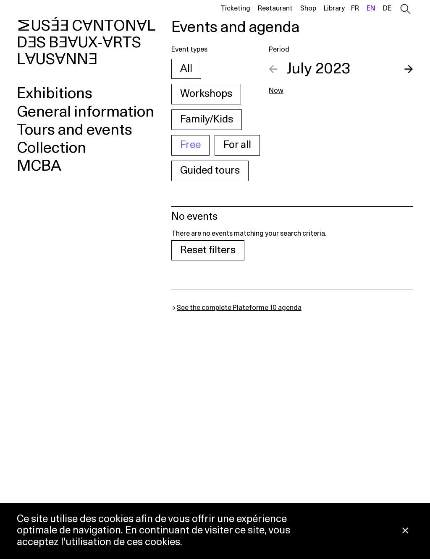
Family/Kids (206, 119)
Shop (308, 8)
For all (237, 145)
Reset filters (208, 250)
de (387, 8)
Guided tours (210, 171)
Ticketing (235, 8)
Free (190, 145)
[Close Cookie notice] (405, 531)
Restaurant (275, 8)
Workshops (206, 94)
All (186, 69)
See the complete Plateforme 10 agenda (239, 307)
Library (334, 8)
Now (276, 90)
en (371, 8)
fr (355, 8)
